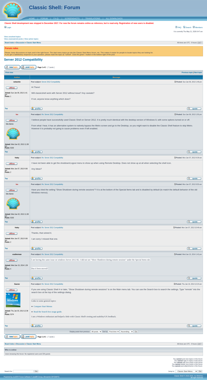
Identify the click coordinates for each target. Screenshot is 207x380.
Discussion (20, 43)
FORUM (44, 18)
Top (6, 108)
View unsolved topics (12, 37)
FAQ (178, 27)
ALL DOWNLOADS (114, 18)
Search (187, 27)
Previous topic (187, 72)
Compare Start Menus (43, 306)
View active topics (31, 39)
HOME (32, 18)
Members (198, 27)
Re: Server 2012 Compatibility (52, 114)
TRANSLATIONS (92, 18)
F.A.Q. (56, 18)
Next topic (198, 72)
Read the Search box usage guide (47, 311)
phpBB (15, 377)
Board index (9, 43)
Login (7, 27)
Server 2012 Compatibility (23, 59)
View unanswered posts (13, 39)
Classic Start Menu (33, 43)
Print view (9, 72)
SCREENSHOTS (72, 18)
